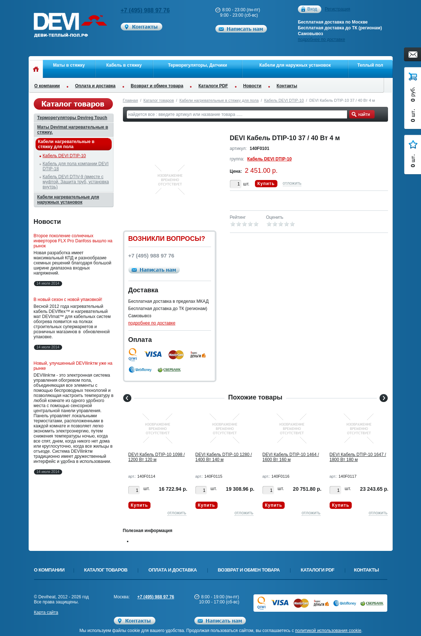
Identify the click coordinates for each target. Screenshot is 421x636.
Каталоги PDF (213, 85)
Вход (312, 9)
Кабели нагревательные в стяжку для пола (219, 100)
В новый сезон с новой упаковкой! (68, 299)
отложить (292, 183)
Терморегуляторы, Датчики (197, 65)
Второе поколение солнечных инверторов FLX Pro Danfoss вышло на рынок (73, 240)
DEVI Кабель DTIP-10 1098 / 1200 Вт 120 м (156, 457)
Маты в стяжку (69, 65)
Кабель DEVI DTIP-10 (284, 100)
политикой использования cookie (328, 630)
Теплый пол (370, 65)
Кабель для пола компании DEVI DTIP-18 (76, 166)
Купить (266, 183)
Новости (252, 85)
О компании (47, 85)
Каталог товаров (159, 100)
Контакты (287, 85)
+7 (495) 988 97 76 (145, 10)
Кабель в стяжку (124, 65)
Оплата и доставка (95, 85)
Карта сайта (46, 612)
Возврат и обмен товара (157, 85)
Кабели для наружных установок (295, 65)
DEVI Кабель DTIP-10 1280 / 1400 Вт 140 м (223, 457)
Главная (130, 100)
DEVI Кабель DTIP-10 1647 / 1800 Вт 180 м (358, 457)
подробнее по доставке (321, 39)
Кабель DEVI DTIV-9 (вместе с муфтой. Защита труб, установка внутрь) (76, 181)
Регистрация (337, 9)
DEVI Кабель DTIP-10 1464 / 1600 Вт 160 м (291, 457)
